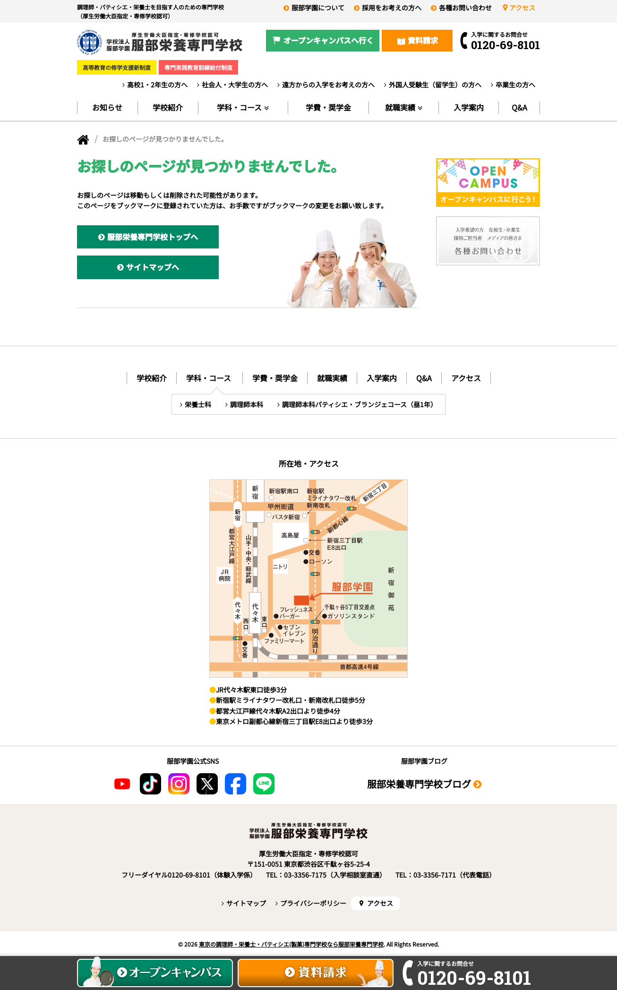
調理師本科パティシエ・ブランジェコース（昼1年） (359, 404)
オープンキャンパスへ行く (328, 40)
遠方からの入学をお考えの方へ (328, 84)
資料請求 (423, 40)
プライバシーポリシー (313, 903)
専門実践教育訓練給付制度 (198, 67)
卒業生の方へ (515, 84)
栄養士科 (198, 404)
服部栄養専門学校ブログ (419, 784)
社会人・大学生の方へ (235, 84)
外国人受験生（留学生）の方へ (435, 84)
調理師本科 (246, 404)
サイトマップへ (152, 267)
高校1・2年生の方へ (157, 84)
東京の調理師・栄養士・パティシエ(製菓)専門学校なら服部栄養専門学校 (291, 944)
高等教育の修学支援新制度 (117, 67)
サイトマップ (246, 903)
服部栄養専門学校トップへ (152, 236)
